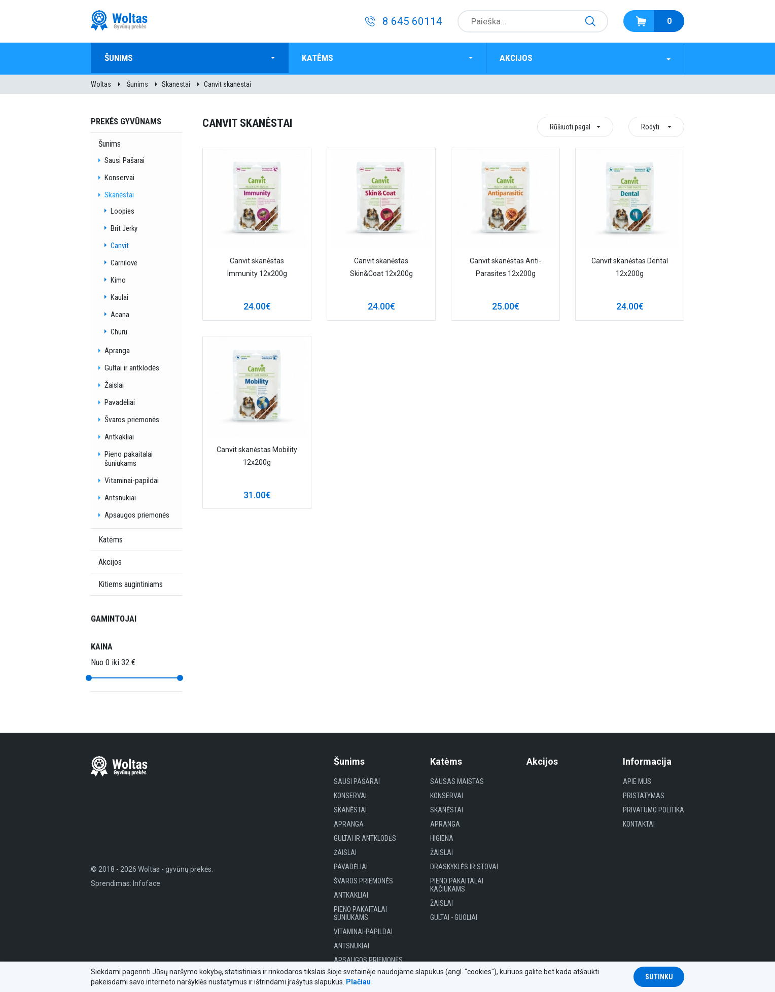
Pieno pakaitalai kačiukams (456, 883)
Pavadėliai (119, 400)
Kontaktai (639, 822)
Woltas (101, 83)
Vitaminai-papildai (131, 479)
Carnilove (124, 261)
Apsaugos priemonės (136, 513)
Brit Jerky (124, 226)
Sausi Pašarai (124, 158)
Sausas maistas (457, 780)
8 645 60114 (412, 21)
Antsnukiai (120, 496)
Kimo (118, 278)
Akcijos (519, 57)
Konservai (119, 176)
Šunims (122, 57)
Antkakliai (119, 435)
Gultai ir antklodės (131, 366)
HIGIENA (441, 837)
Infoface (146, 882)
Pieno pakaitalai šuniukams (128, 457)
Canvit (120, 244)
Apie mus (637, 780)
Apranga (117, 349)
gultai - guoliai (453, 916)
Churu (119, 330)
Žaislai (114, 383)
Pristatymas (643, 794)
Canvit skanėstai (227, 83)
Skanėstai (176, 83)
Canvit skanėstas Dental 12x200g (629, 265)
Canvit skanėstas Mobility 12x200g (257, 454)
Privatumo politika (653, 808)
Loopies (122, 209)
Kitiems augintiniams (130, 583)
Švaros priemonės (131, 418)
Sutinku (659, 977)
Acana (120, 313)
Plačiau (358, 982)
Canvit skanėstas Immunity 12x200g (257, 265)
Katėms (320, 57)
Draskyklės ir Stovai (464, 865)
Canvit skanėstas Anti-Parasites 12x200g (505, 265)
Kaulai (119, 295)
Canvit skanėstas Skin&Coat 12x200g (381, 265)
